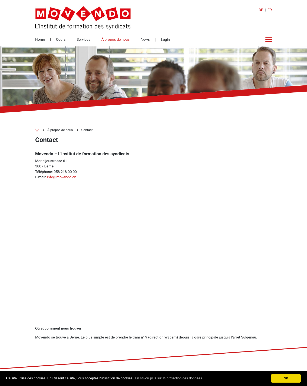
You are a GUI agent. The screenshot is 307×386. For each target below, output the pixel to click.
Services (83, 39)
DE (261, 10)
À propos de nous (115, 39)
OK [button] (286, 378)
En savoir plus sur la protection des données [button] (168, 378)
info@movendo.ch (61, 177)
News (145, 39)
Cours (61, 39)
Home (40, 39)
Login (165, 40)
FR (270, 10)
